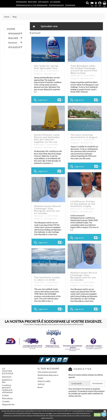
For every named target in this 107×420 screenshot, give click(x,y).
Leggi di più (40, 100)
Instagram (68, 358)
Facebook (45, 358)
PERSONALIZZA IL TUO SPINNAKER (31, 5)
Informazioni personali (47, 372)
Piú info (103, 414)
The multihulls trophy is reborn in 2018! (73, 277)
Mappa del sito (8, 404)
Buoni (40, 387)
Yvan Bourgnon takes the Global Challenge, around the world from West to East (84, 69)
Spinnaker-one (49, 26)
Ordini (40, 378)
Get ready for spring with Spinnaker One (46, 66)
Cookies (5, 395)
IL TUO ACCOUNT (48, 368)
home (11, 28)
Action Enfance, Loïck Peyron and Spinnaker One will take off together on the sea (47, 138)
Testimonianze (56, 5)
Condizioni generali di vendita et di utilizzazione (7, 389)
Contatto (27, 9)
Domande (70, 5)
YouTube (62, 358)
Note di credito (44, 381)
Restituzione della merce (48, 375)
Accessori (55, 2)
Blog (18, 9)
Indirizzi (41, 384)
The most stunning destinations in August (84, 137)
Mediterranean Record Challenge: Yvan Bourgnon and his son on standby (74, 209)
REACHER (32, 2)
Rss (56, 358)
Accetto (97, 415)
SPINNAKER (21, 2)
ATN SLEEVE (43, 2)
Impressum (6, 377)
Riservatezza (7, 398)
